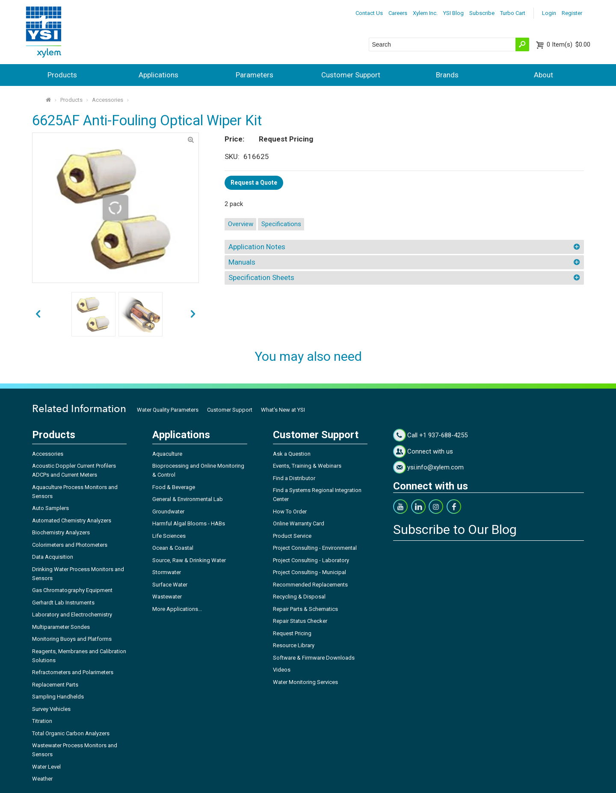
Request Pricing (292, 633)
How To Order (290, 511)
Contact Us (369, 13)
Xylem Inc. (425, 13)
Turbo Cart (512, 13)
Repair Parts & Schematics (305, 609)
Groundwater (168, 511)
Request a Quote (254, 182)
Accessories (107, 100)
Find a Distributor (294, 478)
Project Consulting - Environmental (315, 548)
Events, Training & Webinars (307, 466)
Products (62, 75)
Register (572, 13)
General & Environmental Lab (187, 499)
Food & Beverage (173, 487)
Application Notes (256, 246)
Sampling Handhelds (58, 696)
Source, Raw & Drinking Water (189, 560)
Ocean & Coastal (172, 548)
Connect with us (430, 451)
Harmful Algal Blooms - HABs (188, 523)
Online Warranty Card (298, 523)
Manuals (241, 262)
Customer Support (350, 75)
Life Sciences (169, 536)
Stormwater (166, 572)
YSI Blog (453, 13)
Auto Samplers (50, 508)
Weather (42, 778)
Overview (240, 224)
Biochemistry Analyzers (61, 532)
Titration (42, 721)
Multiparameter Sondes (61, 627)
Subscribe (482, 13)
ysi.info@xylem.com (435, 467)
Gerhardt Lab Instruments (63, 602)
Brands (447, 75)
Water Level (46, 767)
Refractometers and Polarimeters (72, 672)
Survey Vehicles (51, 709)
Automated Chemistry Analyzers (71, 520)
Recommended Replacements (310, 584)
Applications (158, 75)
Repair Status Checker (300, 621)
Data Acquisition (52, 557)
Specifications (281, 224)
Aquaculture (167, 454)
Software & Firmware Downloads (314, 657)
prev (193, 314)
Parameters (254, 75)
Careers (397, 13)
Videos (281, 669)
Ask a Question (292, 454)
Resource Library (293, 645)
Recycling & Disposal (299, 596)
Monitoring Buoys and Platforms (72, 639)
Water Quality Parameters (167, 410)
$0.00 (568, 44)
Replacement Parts (55, 684)
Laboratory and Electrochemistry (72, 614)
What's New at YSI (283, 410)
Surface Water (169, 584)
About (543, 75)
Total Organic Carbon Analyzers (71, 733)
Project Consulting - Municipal (309, 572)
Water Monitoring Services (305, 682)
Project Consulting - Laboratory (311, 560)
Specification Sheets (261, 277)
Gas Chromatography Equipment (72, 590)
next (38, 314)
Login (549, 13)
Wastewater (167, 596)
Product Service (292, 536)
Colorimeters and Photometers (69, 545)
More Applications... (177, 609)
